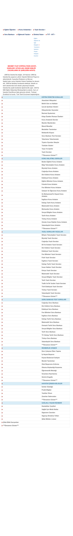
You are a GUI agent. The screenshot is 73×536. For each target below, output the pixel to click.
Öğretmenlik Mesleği (49, 370)
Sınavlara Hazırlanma (49, 374)
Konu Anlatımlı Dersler (50, 120)
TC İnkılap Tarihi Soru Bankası (53, 335)
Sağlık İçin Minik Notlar (50, 409)
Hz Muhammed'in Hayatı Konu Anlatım (52, 195)
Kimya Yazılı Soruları (49, 270)
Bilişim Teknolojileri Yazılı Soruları (54, 235)
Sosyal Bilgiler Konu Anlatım (52, 212)
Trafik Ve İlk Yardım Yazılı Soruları (54, 283)
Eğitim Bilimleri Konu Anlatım (52, 181)
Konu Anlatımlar (25, 30)
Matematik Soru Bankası (50, 322)
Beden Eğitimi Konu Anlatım (52, 162)
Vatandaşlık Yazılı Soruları (51, 293)
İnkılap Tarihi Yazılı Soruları (51, 264)
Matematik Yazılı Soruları (51, 274)
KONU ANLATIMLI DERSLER (52, 158)
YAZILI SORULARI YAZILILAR (52, 232)
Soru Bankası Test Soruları (51, 136)
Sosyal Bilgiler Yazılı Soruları (52, 277)
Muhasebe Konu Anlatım (50, 209)
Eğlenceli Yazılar (24, 34)
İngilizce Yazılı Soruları (50, 261)
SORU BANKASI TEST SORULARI (54, 299)
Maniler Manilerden (49, 123)
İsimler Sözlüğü (47, 387)
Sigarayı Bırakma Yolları (50, 416)
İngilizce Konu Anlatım (50, 199)
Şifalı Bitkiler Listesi (49, 419)
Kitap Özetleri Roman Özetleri (52, 116)
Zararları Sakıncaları (49, 396)
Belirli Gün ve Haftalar (50, 103)
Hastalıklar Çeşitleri (49, 406)
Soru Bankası (9, 34)
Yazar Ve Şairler (47, 149)
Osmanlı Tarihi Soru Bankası (52, 325)
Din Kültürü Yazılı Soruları (51, 248)
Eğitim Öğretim (10, 30)
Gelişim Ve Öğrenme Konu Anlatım (54, 191)
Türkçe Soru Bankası (49, 338)
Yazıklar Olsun (47, 393)
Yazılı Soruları (40, 30)
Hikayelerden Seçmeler (50, 110)
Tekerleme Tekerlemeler (50, 139)
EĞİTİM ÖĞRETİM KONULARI (52, 97)
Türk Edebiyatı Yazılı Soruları (52, 286)
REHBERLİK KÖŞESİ (49, 348)
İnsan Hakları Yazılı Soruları (52, 267)
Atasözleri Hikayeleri (49, 100)
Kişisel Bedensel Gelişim (51, 358)
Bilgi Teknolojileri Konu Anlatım (53, 165)
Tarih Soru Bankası (49, 332)
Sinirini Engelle (47, 377)
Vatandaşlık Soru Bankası (51, 341)
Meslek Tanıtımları (48, 361)
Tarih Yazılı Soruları (49, 280)
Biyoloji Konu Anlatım (50, 168)
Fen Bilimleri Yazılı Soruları (51, 254)
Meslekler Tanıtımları (49, 129)
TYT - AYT (51, 34)
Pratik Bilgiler (47, 390)
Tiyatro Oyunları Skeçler (50, 142)
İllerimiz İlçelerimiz (48, 113)
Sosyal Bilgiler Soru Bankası (52, 328)
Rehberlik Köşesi (48, 132)
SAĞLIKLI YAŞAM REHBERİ (52, 403)
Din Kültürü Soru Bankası (51, 306)
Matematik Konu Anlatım (50, 206)
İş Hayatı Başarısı (48, 354)
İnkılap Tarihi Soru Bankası (51, 319)
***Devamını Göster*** (49, 155)
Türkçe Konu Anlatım (49, 219)
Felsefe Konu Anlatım (49, 184)
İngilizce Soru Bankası (50, 316)
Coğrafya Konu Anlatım (50, 171)
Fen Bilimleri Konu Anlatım (51, 187)
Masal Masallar (47, 126)
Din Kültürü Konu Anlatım (51, 174)
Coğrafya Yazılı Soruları (50, 241)
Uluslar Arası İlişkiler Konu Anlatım (54, 222)
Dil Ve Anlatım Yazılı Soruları (52, 245)
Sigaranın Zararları (48, 412)
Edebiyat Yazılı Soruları (50, 251)
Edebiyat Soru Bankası (50, 309)
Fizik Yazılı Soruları (49, 257)
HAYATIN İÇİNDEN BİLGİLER (52, 383)
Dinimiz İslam (39, 34)
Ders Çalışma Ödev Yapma (51, 351)
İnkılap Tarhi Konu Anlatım (51, 203)
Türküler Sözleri (47, 145)
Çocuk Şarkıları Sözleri (50, 107)
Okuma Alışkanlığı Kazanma (52, 367)
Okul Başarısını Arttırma (50, 364)
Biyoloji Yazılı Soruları (50, 238)
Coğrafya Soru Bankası (50, 303)
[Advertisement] (36, 13)
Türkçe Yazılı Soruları (49, 290)
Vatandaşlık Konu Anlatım (51, 225)
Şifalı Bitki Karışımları (11, 422)
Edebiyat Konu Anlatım (50, 178)
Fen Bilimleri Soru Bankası (51, 312)
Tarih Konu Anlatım (49, 215)
